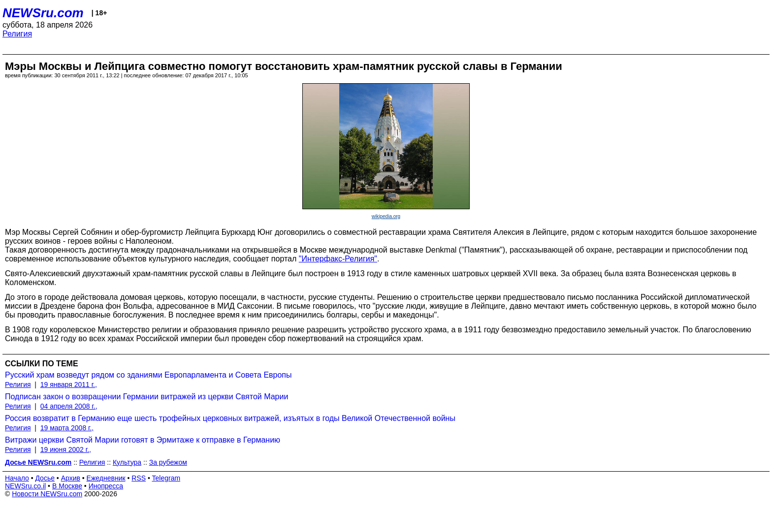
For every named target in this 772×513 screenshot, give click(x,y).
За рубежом (168, 462)
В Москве (67, 486)
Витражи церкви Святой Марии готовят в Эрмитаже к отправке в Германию (142, 440)
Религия (17, 34)
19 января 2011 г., (68, 384)
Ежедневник (106, 478)
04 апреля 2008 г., (68, 406)
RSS (138, 478)
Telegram (166, 478)
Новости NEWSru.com (47, 494)
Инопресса (106, 486)
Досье (45, 478)
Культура (127, 462)
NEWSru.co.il (25, 486)
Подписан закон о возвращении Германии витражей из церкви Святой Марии (146, 396)
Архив (70, 478)
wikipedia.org (386, 216)
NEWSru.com (43, 12)
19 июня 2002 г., (65, 449)
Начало (17, 478)
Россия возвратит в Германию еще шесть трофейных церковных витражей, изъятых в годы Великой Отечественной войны (230, 418)
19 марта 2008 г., (67, 428)
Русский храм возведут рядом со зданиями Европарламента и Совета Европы (148, 375)
